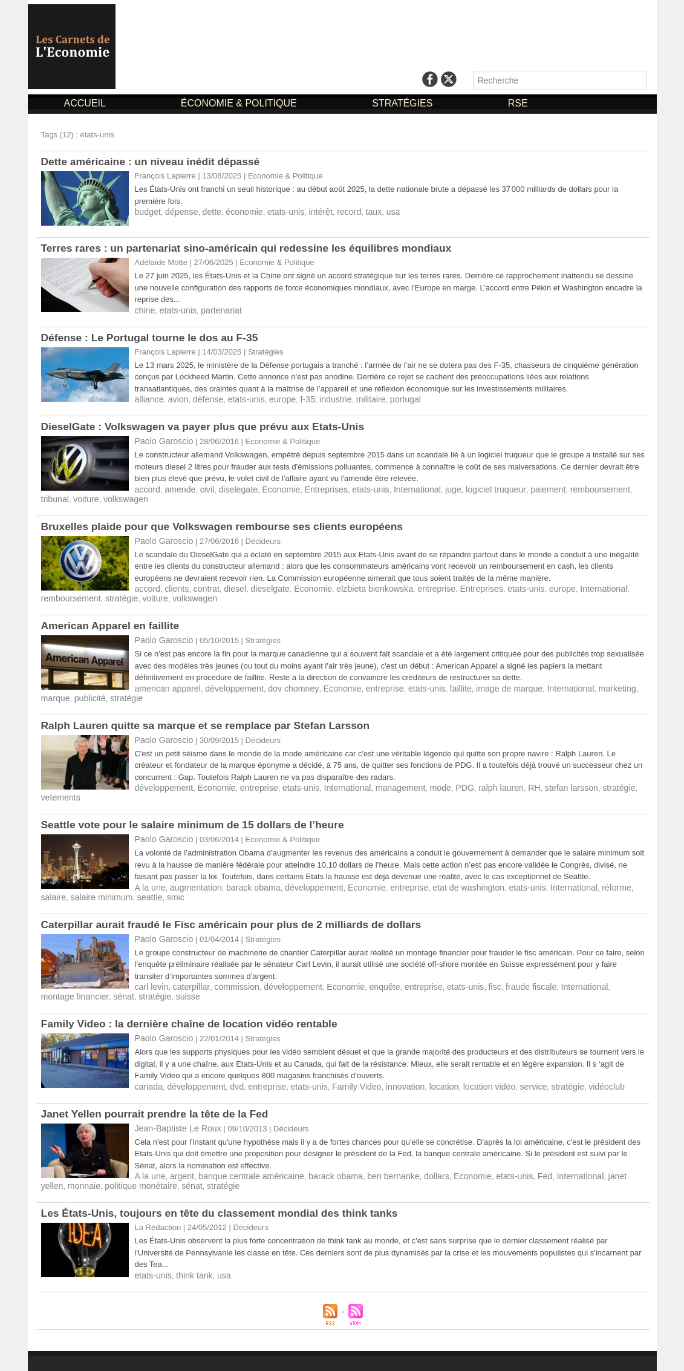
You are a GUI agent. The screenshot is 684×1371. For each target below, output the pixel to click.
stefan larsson (539, 780)
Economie (270, 487)
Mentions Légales (315, 1351)
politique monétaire (109, 1161)
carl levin (150, 966)
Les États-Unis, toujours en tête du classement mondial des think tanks (225, 1189)
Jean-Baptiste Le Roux (175, 1105)
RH (504, 780)
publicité (55, 691)
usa (374, 211)
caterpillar (187, 966)
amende (177, 487)
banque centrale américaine (242, 1152)
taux (356, 211)
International (397, 487)
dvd (229, 1064)
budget (147, 211)
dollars (413, 1152)
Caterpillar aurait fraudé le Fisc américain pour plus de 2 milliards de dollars (237, 905)
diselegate (231, 487)
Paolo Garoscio (162, 439)
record (333, 211)
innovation (385, 1064)
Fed (514, 1152)
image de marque (480, 682)
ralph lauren (474, 780)
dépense (178, 211)
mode (418, 780)
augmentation (191, 869)
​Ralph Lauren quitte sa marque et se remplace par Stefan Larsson (211, 719)
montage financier (608, 966)
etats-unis (275, 211)
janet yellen (593, 1152)
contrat (201, 584)
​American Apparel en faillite (112, 621)
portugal (386, 398)
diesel (228, 584)
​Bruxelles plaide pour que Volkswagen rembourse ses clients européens (228, 523)
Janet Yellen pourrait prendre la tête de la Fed (158, 1091)
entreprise (414, 584)
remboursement (565, 487)
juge (430, 487)
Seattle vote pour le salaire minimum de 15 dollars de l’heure (197, 807)
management (380, 780)
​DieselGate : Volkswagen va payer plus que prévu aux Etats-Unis (208, 425)
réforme (580, 869)
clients (174, 584)
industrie (321, 398)
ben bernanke (374, 1152)
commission (229, 966)
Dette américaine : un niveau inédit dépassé (154, 161)
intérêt (307, 211)
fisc (468, 966)
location (421, 1064)
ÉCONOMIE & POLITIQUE (240, 103)
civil (202, 487)
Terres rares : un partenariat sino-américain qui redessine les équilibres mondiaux (253, 248)
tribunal (611, 487)
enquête (365, 966)
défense (203, 398)
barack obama (244, 869)
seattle (113, 878)
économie (236, 211)
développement (226, 682)
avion (175, 398)
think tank (190, 1250)
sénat (50, 975)
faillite (436, 682)
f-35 (295, 398)
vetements (621, 780)
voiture (53, 496)
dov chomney (281, 682)
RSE (518, 103)
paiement (517, 487)
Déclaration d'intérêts (413, 1351)
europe (271, 398)
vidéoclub (571, 1064)
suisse (110, 975)
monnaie (56, 1161)
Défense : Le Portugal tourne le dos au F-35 (153, 337)
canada (148, 1064)
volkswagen (89, 496)
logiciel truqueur (469, 487)
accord (146, 487)
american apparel (165, 682)
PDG (440, 780)
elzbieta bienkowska (357, 584)
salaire (609, 869)
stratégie (115, 593)
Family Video (340, 1064)
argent (179, 1152)
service (504, 1064)
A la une (149, 869)
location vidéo (463, 1064)
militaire (354, 398)
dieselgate (260, 584)
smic (138, 878)
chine (144, 310)
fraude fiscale (501, 966)
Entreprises (312, 487)
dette (206, 211)
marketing (580, 682)
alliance (148, 398)
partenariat (214, 310)
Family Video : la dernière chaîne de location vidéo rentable (194, 1002)
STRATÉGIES (403, 103)
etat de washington (444, 869)
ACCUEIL (86, 103)
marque (615, 682)
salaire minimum (70, 878)
